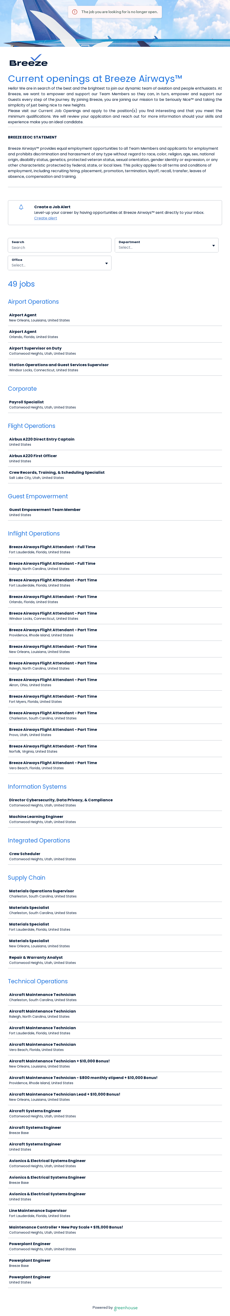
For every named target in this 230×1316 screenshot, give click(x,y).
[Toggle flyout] (213, 245)
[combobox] (119, 247)
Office (17, 260)
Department (129, 242)
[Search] (59, 248)
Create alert (45, 218)
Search (18, 242)
